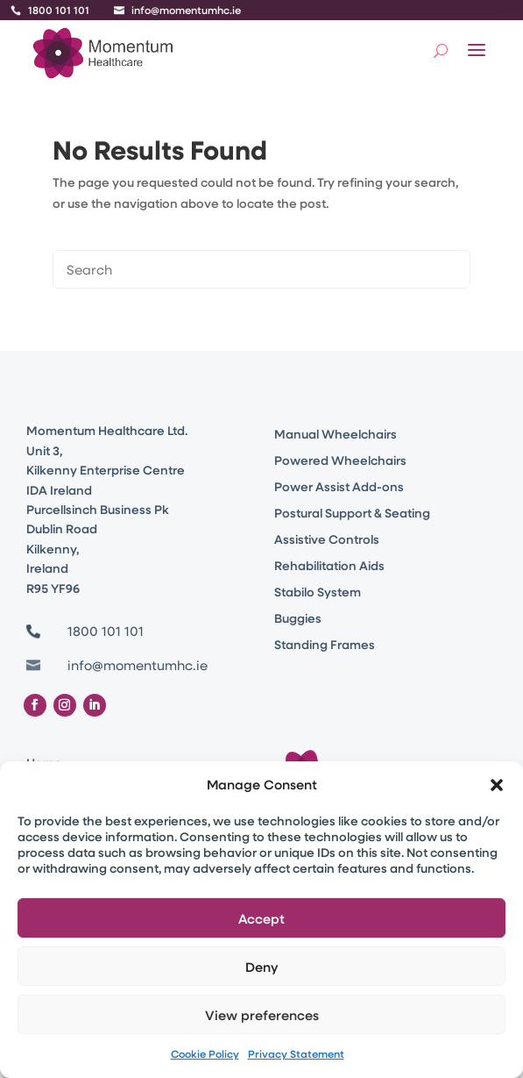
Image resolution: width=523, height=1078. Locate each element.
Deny (262, 966)
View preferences (262, 1015)
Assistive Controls (326, 540)
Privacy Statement (296, 1053)
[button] (496, 785)
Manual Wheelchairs (335, 435)
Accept (261, 918)
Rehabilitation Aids (329, 567)
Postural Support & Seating (352, 514)
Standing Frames (324, 646)
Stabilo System (317, 593)
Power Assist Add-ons (339, 488)
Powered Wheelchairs (340, 461)
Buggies (298, 619)
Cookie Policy (205, 1053)
